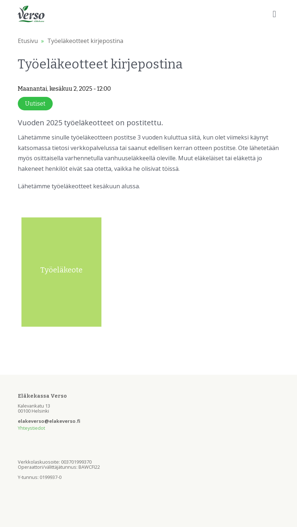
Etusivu (28, 41)
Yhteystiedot (31, 428)
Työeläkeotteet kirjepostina (85, 41)
